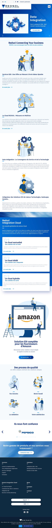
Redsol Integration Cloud (9, 482)
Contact (29, 491)
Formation (4, 474)
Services (4, 462)
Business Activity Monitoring (9, 492)
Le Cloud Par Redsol (7, 486)
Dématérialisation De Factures (34, 468)
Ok (20, 526)
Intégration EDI (5, 490)
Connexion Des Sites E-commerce (10, 488)
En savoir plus (28, 526)
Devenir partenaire (25, 1)
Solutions (30, 462)
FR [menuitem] (5, 1)
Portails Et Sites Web (32, 470)
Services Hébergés (6, 470)
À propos (29, 486)
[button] (49, 6)
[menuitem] (3, 2)
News (28, 482)
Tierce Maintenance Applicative (9, 468)
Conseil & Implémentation (8, 466)
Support (4, 472)
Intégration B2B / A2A (32, 466)
